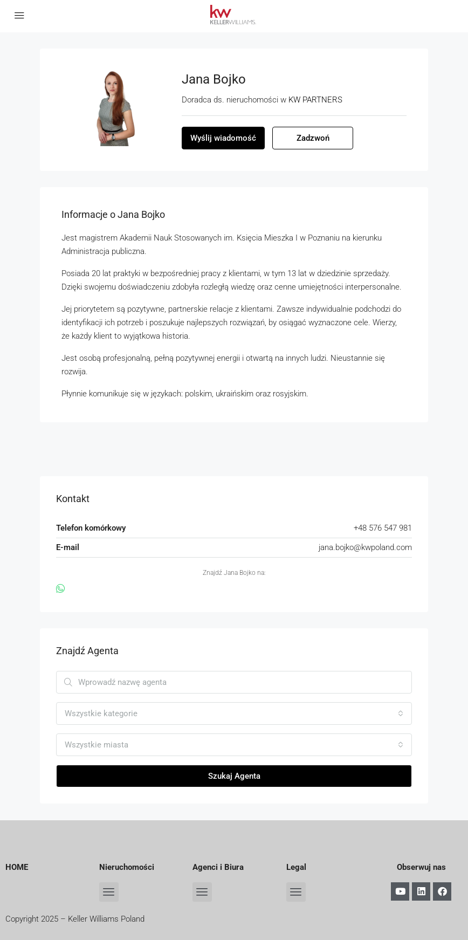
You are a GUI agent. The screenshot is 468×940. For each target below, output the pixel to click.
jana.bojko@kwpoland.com (365, 547)
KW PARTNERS (315, 100)
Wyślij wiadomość (223, 138)
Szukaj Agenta (234, 776)
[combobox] (234, 713)
